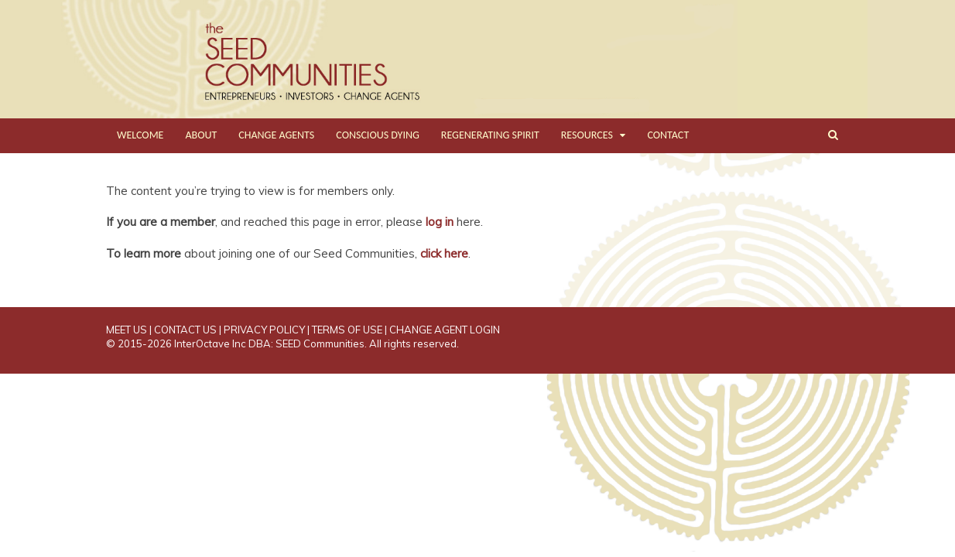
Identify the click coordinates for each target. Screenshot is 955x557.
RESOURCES (587, 135)
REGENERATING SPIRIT (490, 135)
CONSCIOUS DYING (377, 135)
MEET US (126, 329)
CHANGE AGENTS (276, 135)
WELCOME (140, 135)
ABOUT (201, 135)
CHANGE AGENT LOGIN (444, 329)
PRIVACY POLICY (264, 329)
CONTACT (668, 135)
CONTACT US (185, 329)
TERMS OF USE (347, 329)
